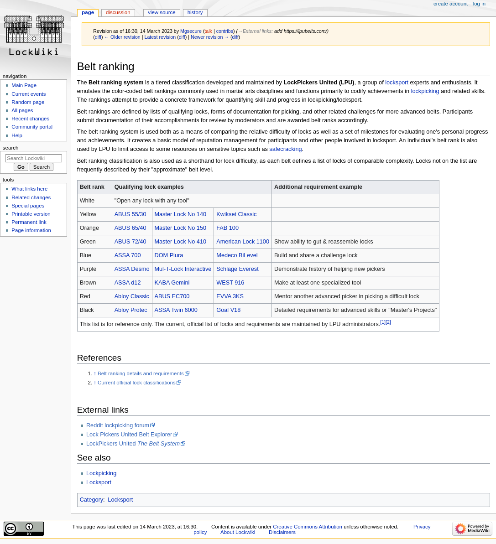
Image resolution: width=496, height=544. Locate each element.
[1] (383, 322)
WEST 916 (230, 283)
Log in (479, 3)
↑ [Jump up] (95, 373)
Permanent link (28, 222)
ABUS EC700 (172, 296)
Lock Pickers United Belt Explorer (129, 434)
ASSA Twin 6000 (176, 310)
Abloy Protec (131, 310)
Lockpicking (101, 473)
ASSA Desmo (132, 269)
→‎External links (254, 31)
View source (161, 12)
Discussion (118, 12)
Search (11, 147)
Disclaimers (282, 532)
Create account (450, 3)
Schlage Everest (237, 269)
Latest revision (160, 37)
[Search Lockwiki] (33, 158)
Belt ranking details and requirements (141, 373)
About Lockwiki (237, 532)
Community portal (31, 127)
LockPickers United (133, 443)
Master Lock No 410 (181, 241)
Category (91, 500)
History (195, 12)
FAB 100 (227, 228)
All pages (22, 110)
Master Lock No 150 (181, 228)
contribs (224, 31)
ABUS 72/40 (130, 241)
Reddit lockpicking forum (117, 425)
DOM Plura (169, 255)
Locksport (98, 482)
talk (208, 31)
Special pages (27, 205)
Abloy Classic (132, 296)
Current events (28, 94)
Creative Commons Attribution (307, 526)
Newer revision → (210, 37)
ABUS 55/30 (130, 214)
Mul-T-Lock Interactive (183, 269)
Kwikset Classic (236, 214)
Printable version (30, 214)
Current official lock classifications (137, 382)
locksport (396, 82)
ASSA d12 (128, 283)
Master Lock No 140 (181, 214)
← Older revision (122, 37)
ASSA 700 (128, 255)
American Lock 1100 (242, 241)
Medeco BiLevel (236, 255)
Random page (27, 102)
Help (16, 135)
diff (98, 37)
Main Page (24, 85)
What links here (29, 189)
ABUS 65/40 (130, 228)
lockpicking (425, 91)
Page (88, 12)
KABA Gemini (172, 283)
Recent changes (30, 118)
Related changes (31, 197)
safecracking (285, 149)
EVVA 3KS (230, 296)
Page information (31, 230)
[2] (388, 322)
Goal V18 (228, 310)
